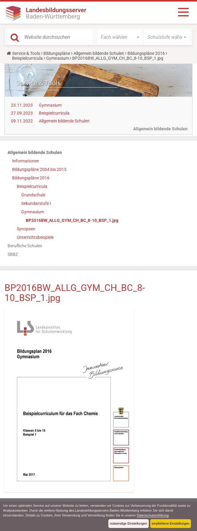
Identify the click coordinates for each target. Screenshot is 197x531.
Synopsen (26, 228)
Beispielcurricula (27, 58)
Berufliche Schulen (25, 245)
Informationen (25, 161)
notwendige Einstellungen (128, 523)
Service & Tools (26, 53)
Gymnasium (57, 58)
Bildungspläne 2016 (146, 53)
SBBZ (13, 254)
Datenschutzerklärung (153, 515)
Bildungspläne (56, 53)
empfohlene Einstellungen (170, 523)
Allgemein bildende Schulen (98, 53)
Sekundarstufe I (36, 203)
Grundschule (33, 194)
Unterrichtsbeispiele (35, 237)
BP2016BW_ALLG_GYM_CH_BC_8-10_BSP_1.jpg (72, 220)
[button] (120, 37)
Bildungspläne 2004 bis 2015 (39, 169)
